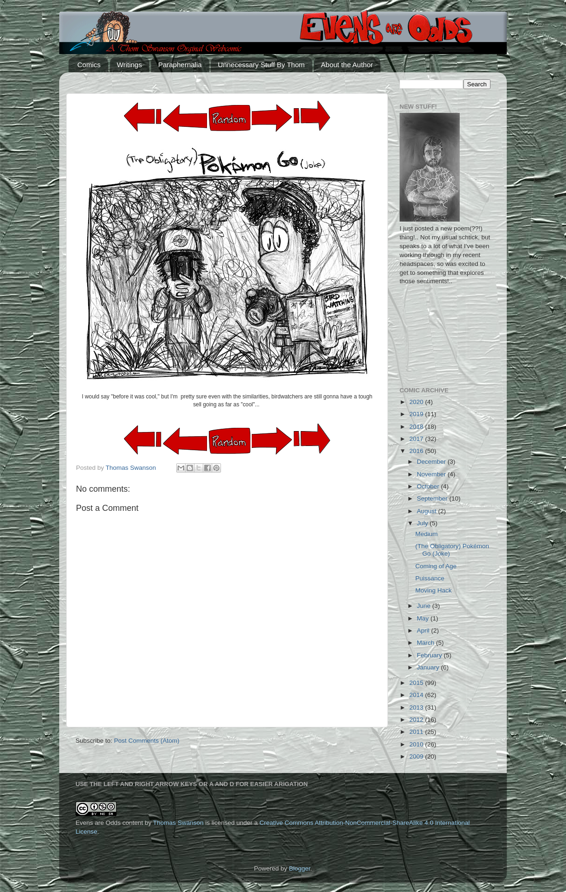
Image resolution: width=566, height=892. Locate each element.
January (429, 667)
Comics (89, 65)
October (429, 486)
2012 (417, 719)
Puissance (429, 578)
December (432, 461)
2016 (417, 450)
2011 (417, 731)
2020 (417, 401)
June (424, 605)
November (432, 474)
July (423, 523)
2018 (417, 426)
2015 (417, 682)
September (433, 498)
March (426, 642)
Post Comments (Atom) (146, 740)
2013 (417, 707)
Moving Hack (433, 590)
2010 (417, 744)
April (424, 630)
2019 (417, 414)
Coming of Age (436, 566)
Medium (426, 533)
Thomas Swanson (178, 822)
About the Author (347, 65)
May (423, 618)
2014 (417, 694)
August (427, 511)
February (430, 655)
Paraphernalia (179, 65)
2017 (417, 438)
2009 (417, 756)
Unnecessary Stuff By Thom (261, 65)
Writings (129, 65)
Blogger (300, 868)
